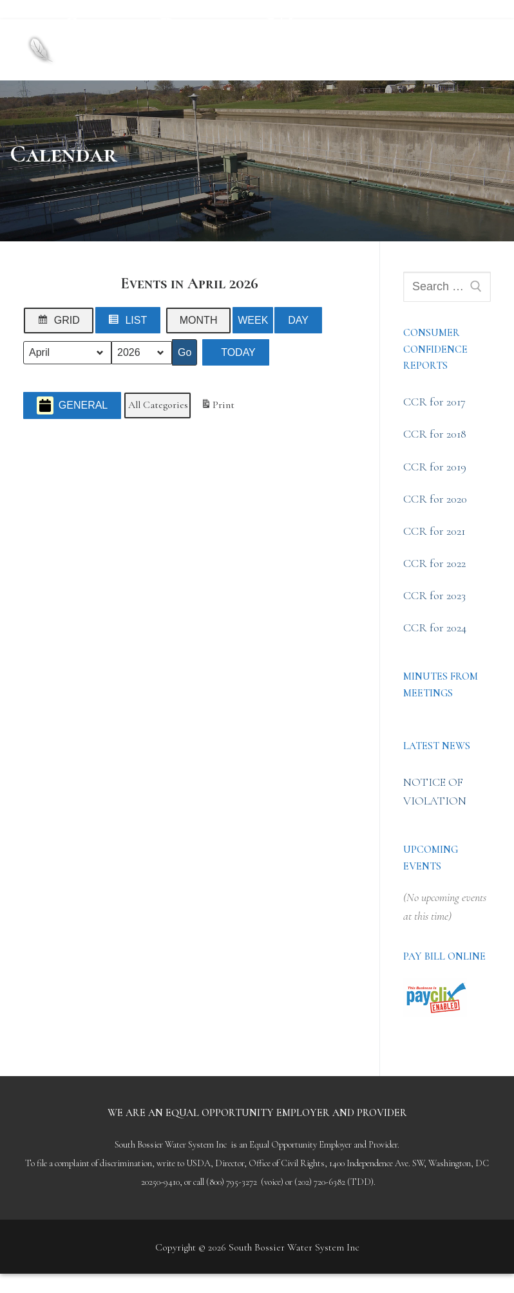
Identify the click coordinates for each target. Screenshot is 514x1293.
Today (238, 352)
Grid (60, 323)
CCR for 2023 (434, 595)
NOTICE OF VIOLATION (434, 791)
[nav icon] (468, 50)
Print (217, 407)
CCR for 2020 (435, 499)
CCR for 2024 (434, 627)
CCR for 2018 (434, 434)
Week (253, 320)
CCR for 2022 (434, 563)
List (130, 323)
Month (199, 320)
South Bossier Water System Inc (209, 38)
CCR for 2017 (434, 402)
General (72, 405)
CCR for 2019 (434, 467)
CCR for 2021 (434, 531)
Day (298, 320)
